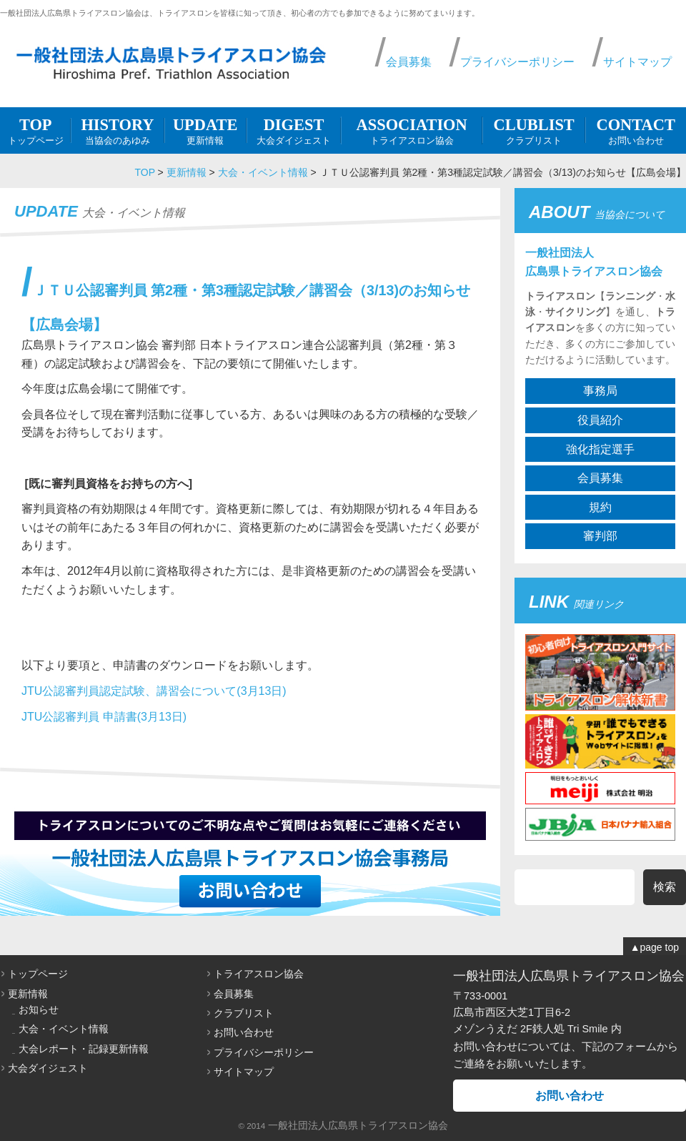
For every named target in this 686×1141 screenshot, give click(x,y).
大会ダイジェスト (294, 130)
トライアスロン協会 (411, 130)
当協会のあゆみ (117, 130)
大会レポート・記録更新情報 (84, 1048)
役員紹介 (600, 420)
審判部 (600, 536)
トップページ (35, 130)
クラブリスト (533, 130)
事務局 (600, 391)
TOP (144, 172)
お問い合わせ (635, 130)
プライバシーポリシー (517, 62)
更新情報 (205, 130)
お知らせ (39, 1009)
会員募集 (409, 62)
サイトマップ (637, 62)
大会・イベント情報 (263, 172)
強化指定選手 (600, 449)
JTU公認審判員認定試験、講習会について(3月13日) (154, 691)
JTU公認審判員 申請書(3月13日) (104, 717)
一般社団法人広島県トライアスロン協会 (358, 1125)
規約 (600, 507)
